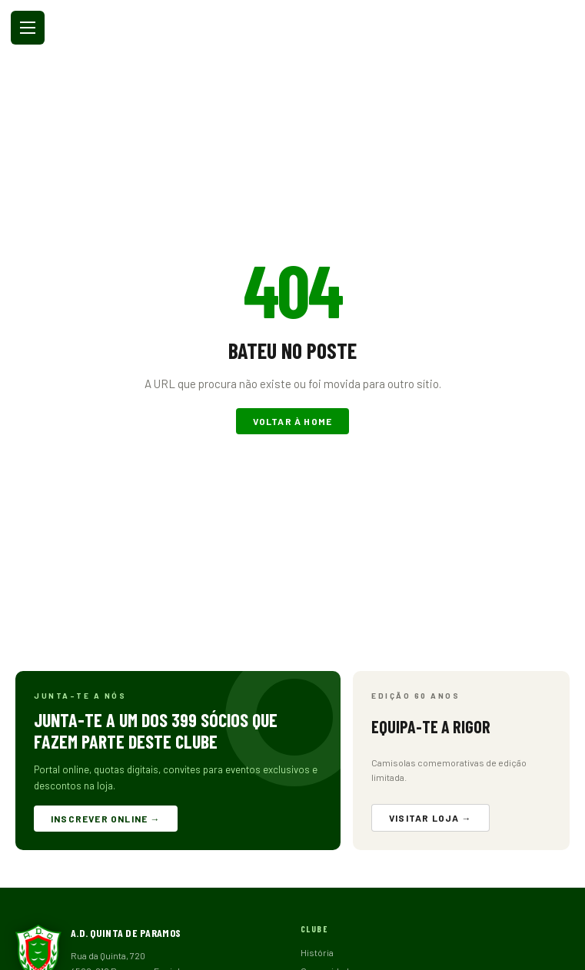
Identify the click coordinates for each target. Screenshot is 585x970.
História (317, 952)
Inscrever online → (106, 818)
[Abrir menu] (28, 28)
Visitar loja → (430, 817)
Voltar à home (293, 421)
